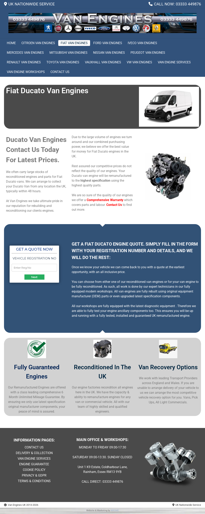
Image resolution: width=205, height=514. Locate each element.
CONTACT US (34, 447)
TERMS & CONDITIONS (34, 481)
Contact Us (114, 205)
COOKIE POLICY (34, 470)
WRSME (115, 510)
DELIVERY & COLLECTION (34, 453)
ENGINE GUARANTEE (34, 464)
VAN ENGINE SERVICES (34, 458)
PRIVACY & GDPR (34, 475)
